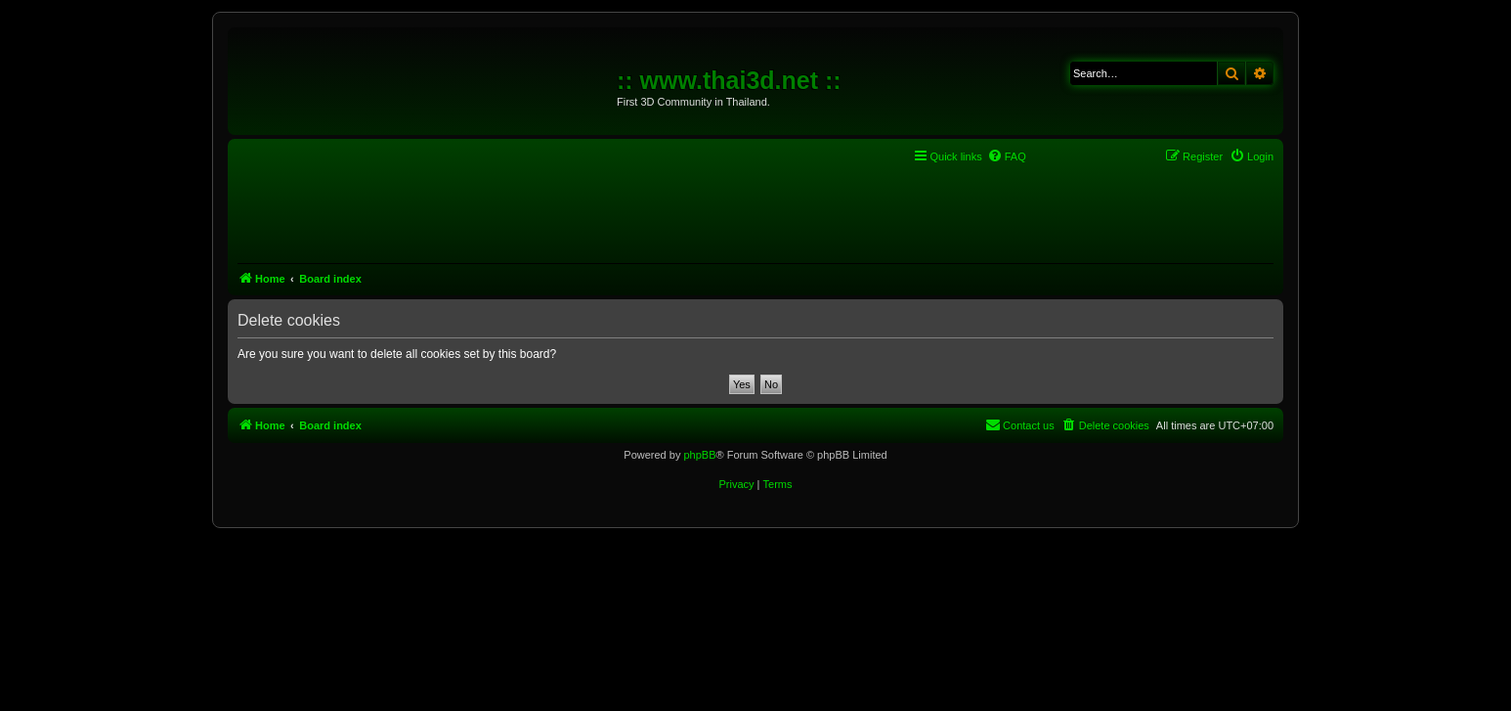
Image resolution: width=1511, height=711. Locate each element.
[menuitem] (1006, 156)
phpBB (699, 455)
